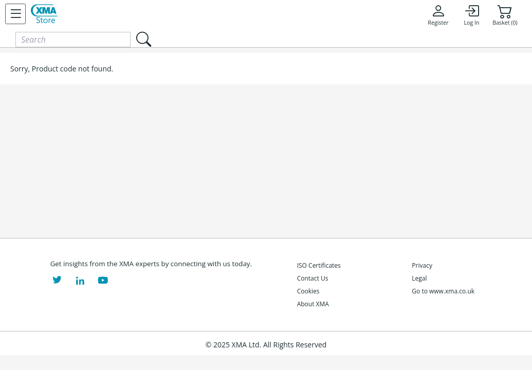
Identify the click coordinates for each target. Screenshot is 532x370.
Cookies (308, 291)
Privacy (422, 265)
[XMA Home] (44, 14)
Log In (471, 15)
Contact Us (312, 278)
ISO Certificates (319, 265)
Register (438, 15)
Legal (419, 278)
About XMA (313, 304)
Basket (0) (504, 15)
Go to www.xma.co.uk (443, 291)
